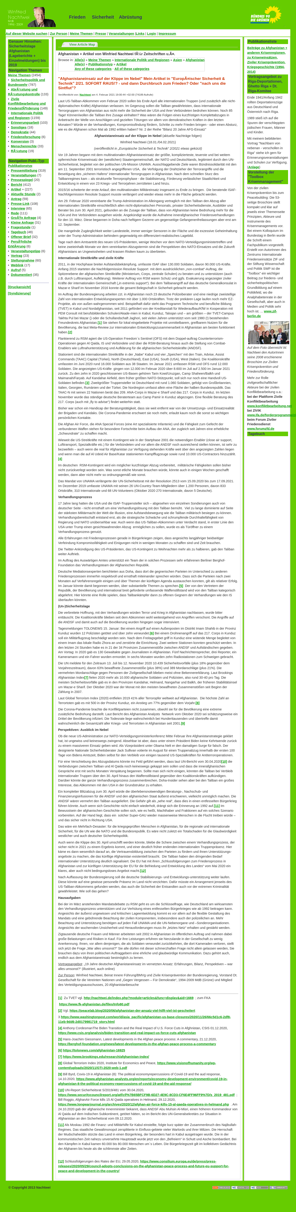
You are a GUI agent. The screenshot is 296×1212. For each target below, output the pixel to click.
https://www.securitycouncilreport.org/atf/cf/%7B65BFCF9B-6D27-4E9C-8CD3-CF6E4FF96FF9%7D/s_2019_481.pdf (146, 1095)
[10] (224, 761)
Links (140, 33)
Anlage (253, 167)
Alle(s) (80, 60)
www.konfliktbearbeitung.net (269, 406)
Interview (18, 208)
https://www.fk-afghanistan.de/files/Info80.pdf (94, 1004)
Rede (15, 213)
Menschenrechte (24, 146)
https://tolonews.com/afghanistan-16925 (94, 1050)
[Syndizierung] (19, 293)
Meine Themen (81, 33)
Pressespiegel (22, 180)
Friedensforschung (25, 137)
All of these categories (131, 69)
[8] (198, 703)
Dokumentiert (21, 275)
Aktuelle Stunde (23, 194)
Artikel (16, 189)
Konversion (20, 141)
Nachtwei (85, 94)
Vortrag (16, 255)
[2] (70, 332)
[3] (87, 383)
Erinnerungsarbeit (25, 122)
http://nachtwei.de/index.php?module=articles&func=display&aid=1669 (138, 998)
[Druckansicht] (19, 287)
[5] (181, 586)
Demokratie (20, 132)
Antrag (16, 199)
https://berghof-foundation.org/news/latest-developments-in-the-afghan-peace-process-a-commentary (137, 1044)
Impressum (167, 33)
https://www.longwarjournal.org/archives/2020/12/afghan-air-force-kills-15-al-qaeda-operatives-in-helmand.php (143, 1104)
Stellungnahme (22, 260)
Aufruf (16, 270)
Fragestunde (20, 227)
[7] (86, 677)
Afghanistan (195, 60)
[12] (143, 871)
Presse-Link (20, 203)
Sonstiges (19, 127)
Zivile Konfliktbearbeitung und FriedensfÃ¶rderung (27, 103)
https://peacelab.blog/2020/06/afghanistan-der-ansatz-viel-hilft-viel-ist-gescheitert (132, 1010)
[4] (60, 459)
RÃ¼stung (19, 151)
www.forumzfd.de (260, 428)
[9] (183, 723)
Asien (177, 60)
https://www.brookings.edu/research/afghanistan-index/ (106, 1057)
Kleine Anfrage (22, 222)
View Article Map (82, 44)
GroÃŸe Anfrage (23, 218)
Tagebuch (18, 232)
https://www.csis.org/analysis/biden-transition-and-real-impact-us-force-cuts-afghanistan (127, 1033)
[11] (217, 806)
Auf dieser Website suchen (26, 33)
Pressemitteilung (24, 170)
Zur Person (58, 33)
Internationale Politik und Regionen (142, 60)
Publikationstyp (20, 166)
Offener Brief (21, 237)
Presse (100, 33)
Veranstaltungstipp (25, 251)
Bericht (16, 184)
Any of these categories (93, 69)
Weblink (17, 265)
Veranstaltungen (121, 33)
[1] (100, 322)
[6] (152, 633)
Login (151, 33)
